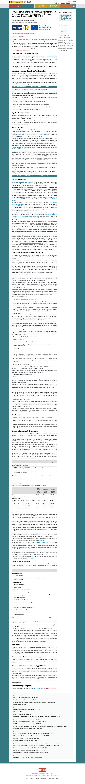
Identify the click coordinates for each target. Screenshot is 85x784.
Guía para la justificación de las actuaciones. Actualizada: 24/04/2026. (28, 757)
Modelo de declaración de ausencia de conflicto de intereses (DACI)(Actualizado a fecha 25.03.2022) (34, 702)
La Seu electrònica (15, 6)
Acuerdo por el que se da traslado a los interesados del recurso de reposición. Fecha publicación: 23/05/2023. (36, 745)
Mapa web (57, 778)
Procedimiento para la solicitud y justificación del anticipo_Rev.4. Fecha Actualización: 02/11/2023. (34, 733)
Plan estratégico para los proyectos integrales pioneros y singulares (27, 719)
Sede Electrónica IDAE (60, 3)
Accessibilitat (43, 778)
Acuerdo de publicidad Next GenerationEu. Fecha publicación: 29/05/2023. (29, 750)
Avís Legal (37, 778)
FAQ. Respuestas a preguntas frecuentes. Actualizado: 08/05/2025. (27, 723)
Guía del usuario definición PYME (21, 707)
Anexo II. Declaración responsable (21, 695)
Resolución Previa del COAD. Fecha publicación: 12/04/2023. (26, 738)
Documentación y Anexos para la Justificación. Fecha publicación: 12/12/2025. (30, 754)
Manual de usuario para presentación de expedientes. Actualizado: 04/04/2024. (30, 721)
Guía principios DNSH (18, 711)
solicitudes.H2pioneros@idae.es (46, 143)
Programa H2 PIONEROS (64, 35)
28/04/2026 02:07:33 (71, 1)
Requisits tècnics (50, 778)
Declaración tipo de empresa (20, 704)
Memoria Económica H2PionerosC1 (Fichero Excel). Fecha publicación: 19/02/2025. (31, 752)
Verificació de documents (53, 6)
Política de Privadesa (29, 778)
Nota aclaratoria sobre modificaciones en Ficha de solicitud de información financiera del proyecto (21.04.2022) (37, 716)
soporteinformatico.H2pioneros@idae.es (44, 155)
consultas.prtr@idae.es (42, 159)
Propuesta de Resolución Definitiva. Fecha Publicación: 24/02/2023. (28, 728)
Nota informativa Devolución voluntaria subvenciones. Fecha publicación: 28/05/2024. (32, 735)
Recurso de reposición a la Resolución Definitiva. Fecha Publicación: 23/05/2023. (30, 747)
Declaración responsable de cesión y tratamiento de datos (26, 697)
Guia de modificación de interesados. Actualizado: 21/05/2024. (27, 709)
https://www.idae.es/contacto (23, 134)
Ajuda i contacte (66, 6)
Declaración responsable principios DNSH (22, 714)
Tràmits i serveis (28, 6)
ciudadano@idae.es (44, 134)
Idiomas (73, 3)
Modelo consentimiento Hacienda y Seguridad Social (25, 699)
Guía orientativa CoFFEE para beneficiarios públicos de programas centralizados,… (66, 30)
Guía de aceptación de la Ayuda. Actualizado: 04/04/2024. (26, 731)
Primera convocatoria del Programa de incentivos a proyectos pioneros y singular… (66, 17)
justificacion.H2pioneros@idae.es (20, 148)
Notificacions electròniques (40, 6)
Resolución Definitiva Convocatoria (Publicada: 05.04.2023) (26, 740)
